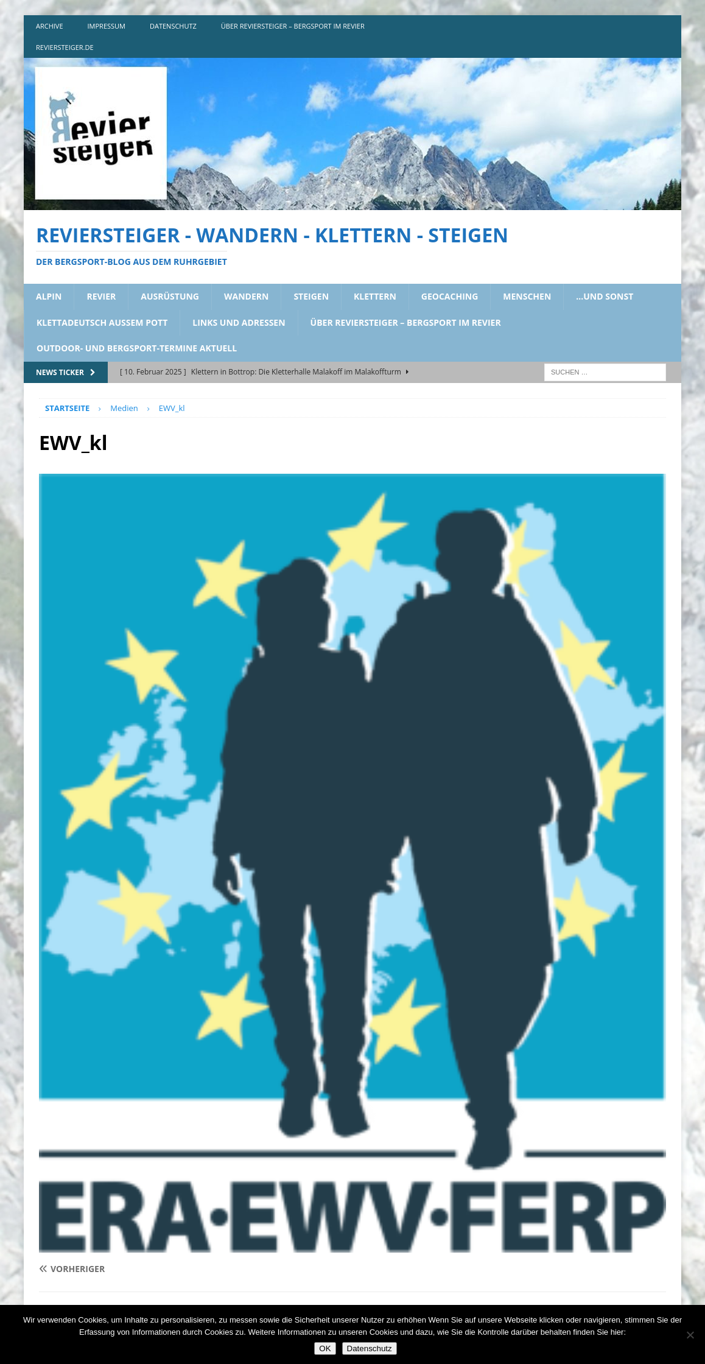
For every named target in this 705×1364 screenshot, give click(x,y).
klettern (375, 296)
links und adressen (238, 322)
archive (49, 25)
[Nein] (690, 1335)
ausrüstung (170, 296)
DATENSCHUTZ (173, 25)
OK (325, 1348)
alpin (48, 296)
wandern (246, 296)
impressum (106, 25)
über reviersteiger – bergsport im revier (293, 25)
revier (101, 296)
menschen (527, 296)
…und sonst (604, 296)
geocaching (450, 296)
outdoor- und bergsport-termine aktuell (137, 348)
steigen (311, 296)
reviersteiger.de (65, 47)
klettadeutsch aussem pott (102, 322)
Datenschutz (369, 1348)
